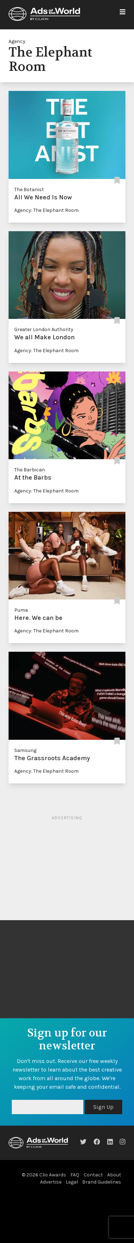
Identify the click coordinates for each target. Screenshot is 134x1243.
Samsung (25, 750)
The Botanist (29, 189)
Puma (21, 610)
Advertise (50, 1182)
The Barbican (29, 470)
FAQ (74, 1175)
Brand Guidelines (101, 1182)
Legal (72, 1182)
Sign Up (103, 1106)
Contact (93, 1175)
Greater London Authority (43, 329)
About (114, 1175)
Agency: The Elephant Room (46, 210)
